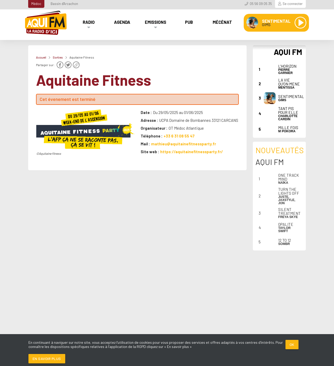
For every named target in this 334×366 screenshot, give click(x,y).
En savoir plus (47, 358)
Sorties (58, 57)
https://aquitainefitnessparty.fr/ (191, 151)
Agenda (122, 22)
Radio (89, 22)
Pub (189, 22)
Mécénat (222, 22)
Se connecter (293, 4)
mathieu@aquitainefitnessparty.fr (183, 143)
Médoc (36, 4)
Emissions (155, 22)
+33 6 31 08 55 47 (179, 136)
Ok (292, 344)
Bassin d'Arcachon (64, 4)
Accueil (41, 57)
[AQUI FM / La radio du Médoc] (46, 23)
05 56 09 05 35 (261, 4)
